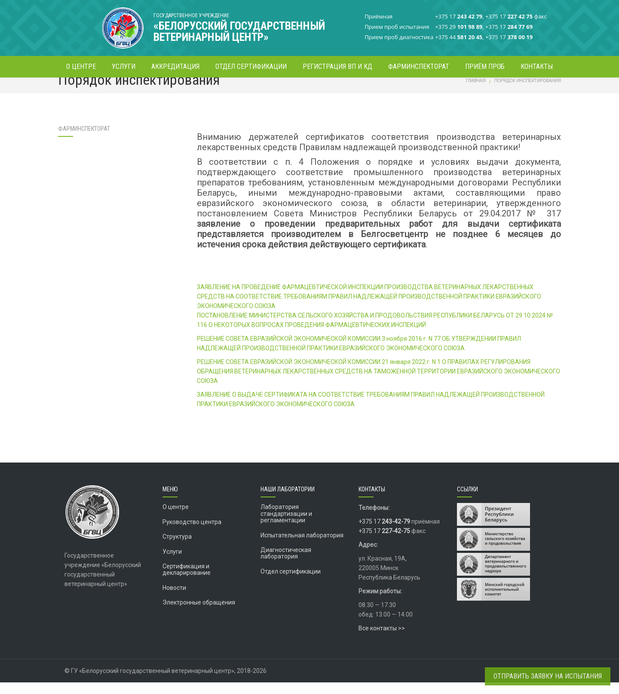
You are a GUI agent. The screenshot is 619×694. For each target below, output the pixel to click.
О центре (175, 518)
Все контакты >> (382, 639)
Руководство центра (191, 533)
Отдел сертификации (290, 582)
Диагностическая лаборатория (285, 564)
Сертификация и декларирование (186, 581)
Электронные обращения (198, 614)
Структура (177, 548)
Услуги (172, 562)
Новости (174, 598)
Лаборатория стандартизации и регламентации (286, 525)
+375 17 (384, 533)
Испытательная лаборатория (301, 546)
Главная (476, 92)
